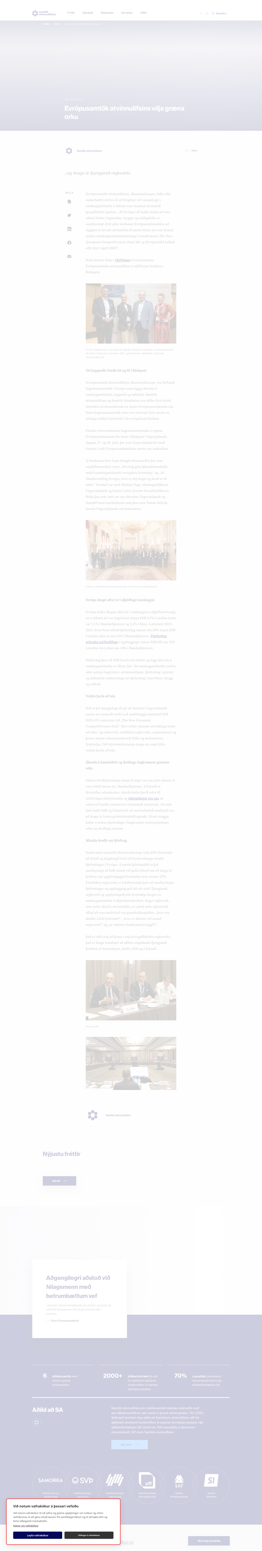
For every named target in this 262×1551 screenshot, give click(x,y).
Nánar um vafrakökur (25, 1525)
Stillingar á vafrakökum (89, 1535)
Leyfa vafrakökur (37, 1535)
